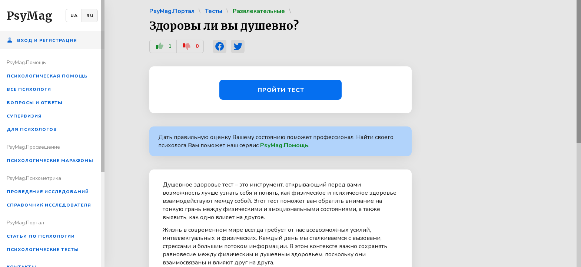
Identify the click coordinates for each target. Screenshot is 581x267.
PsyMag (29, 15)
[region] (52, 133)
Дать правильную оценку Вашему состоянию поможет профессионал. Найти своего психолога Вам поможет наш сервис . (276, 141)
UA (74, 16)
